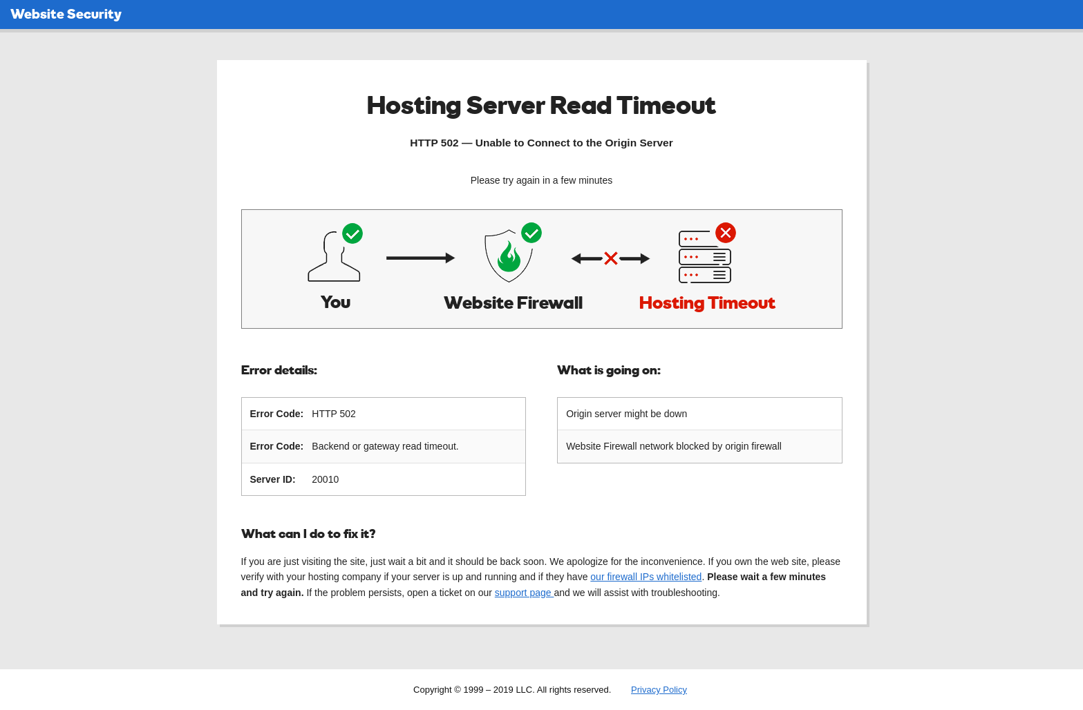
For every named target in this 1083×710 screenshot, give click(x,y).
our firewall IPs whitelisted (645, 576)
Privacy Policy (659, 689)
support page (524, 591)
